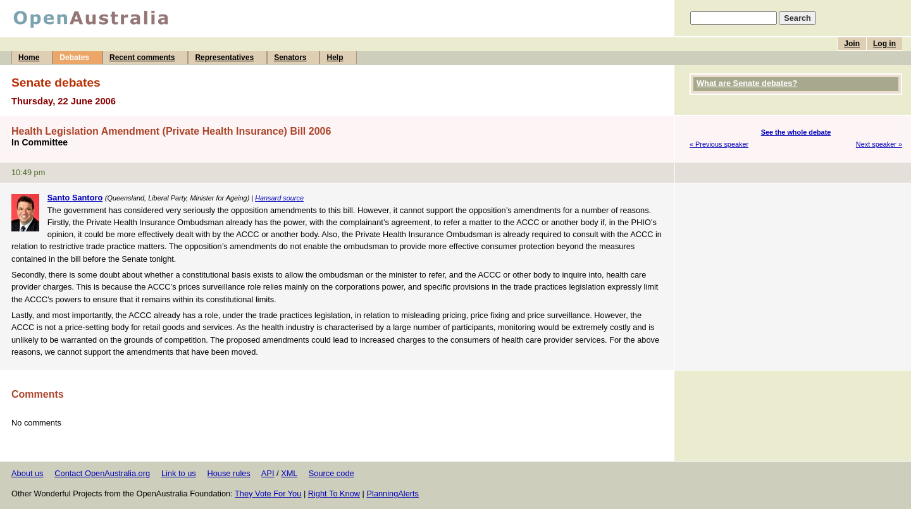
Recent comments (142, 57)
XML (289, 473)
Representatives (224, 57)
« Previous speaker (719, 144)
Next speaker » (879, 144)
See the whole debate (796, 132)
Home (28, 57)
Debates (74, 57)
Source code (331, 473)
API (268, 473)
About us (27, 473)
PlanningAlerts (393, 493)
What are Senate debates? (747, 83)
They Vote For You (268, 493)
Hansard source (279, 198)
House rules (228, 473)
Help (334, 57)
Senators (290, 57)
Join (852, 43)
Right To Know (334, 493)
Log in (884, 43)
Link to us (178, 473)
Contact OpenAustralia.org (102, 473)
